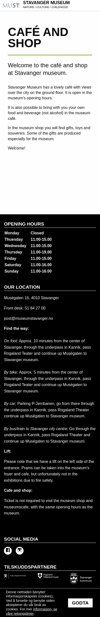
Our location (22, 287)
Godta (80, 603)
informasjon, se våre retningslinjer (31, 611)
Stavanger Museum (61, 5)
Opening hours (24, 224)
